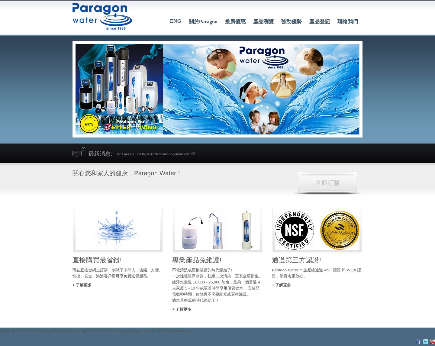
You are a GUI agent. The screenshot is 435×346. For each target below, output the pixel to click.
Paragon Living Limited (133, 330)
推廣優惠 (235, 21)
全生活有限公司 (54, 330)
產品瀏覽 (263, 21)
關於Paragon (203, 21)
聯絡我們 (347, 21)
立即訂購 (328, 182)
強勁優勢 (291, 21)
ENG (175, 21)
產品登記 (319, 21)
